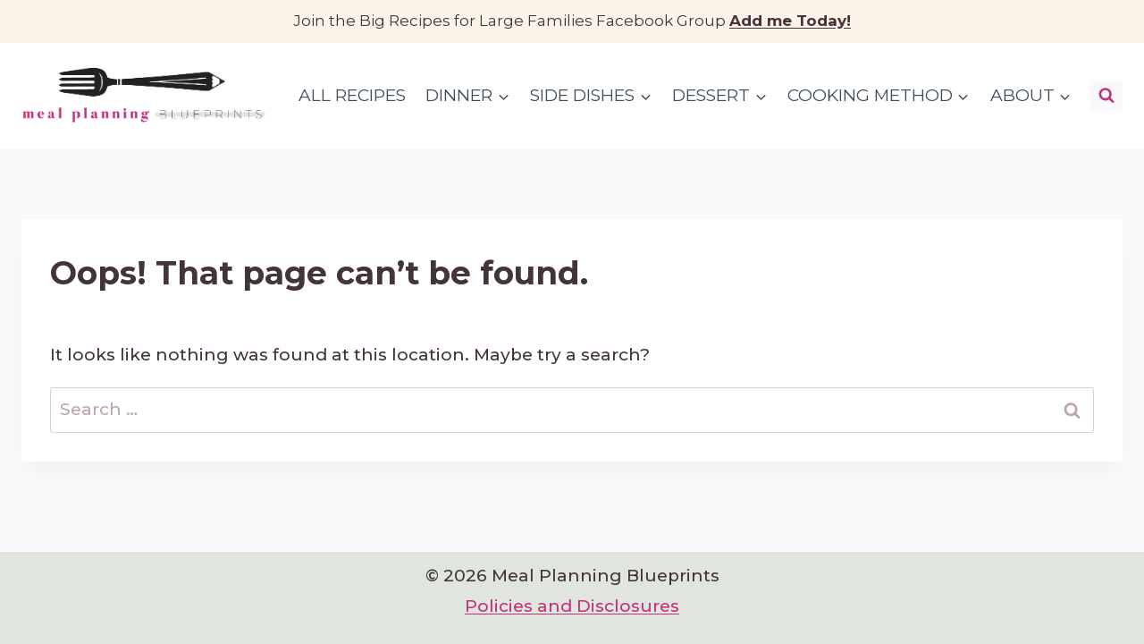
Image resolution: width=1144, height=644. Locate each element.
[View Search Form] (1106, 96)
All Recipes (352, 95)
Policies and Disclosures (572, 606)
